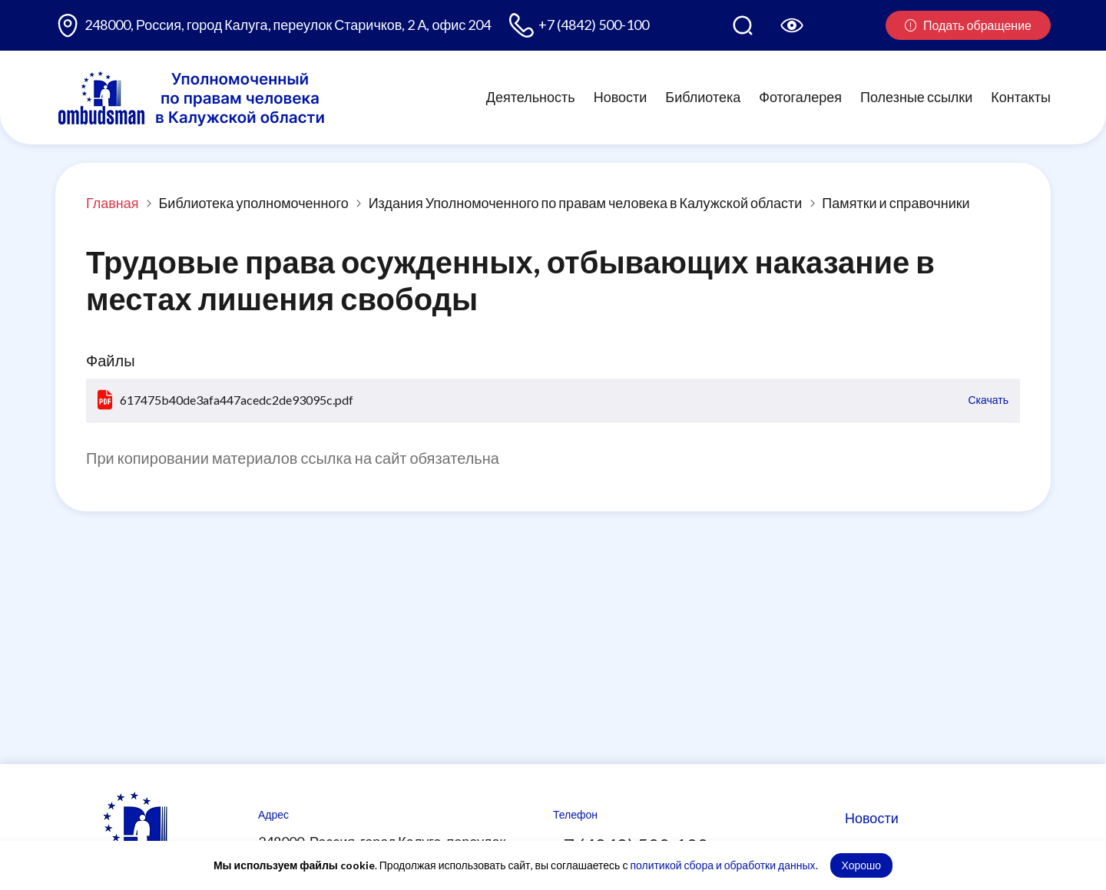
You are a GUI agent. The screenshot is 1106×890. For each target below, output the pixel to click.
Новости (620, 96)
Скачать (989, 399)
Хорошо (862, 865)
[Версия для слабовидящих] (792, 25)
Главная (112, 202)
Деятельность (530, 96)
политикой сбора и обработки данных (722, 865)
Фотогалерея (800, 96)
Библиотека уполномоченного (254, 202)
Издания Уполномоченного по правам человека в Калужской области (586, 202)
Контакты (1021, 96)
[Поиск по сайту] (742, 25)
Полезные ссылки (916, 96)
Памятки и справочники (895, 202)
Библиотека (702, 96)
